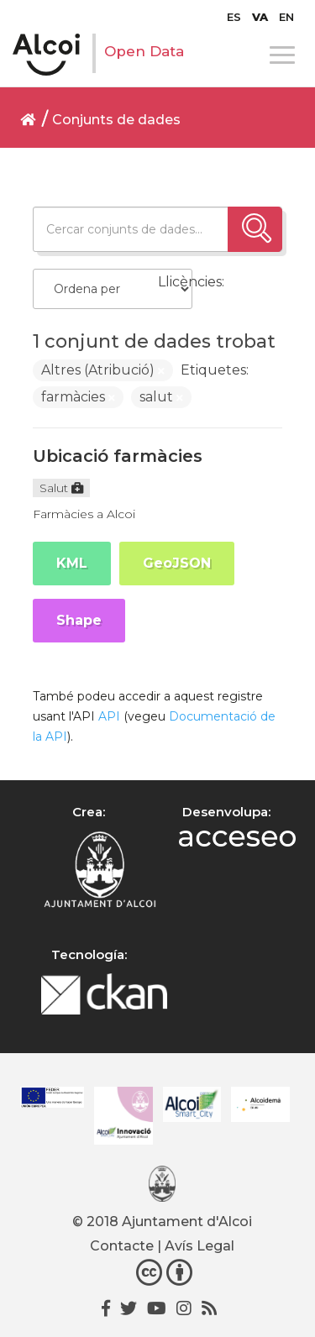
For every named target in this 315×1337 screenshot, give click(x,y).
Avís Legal (199, 1246)
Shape (79, 620)
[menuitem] (234, 17)
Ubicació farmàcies (117, 456)
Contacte (122, 1246)
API (109, 716)
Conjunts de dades (116, 120)
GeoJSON (177, 563)
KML (71, 563)
